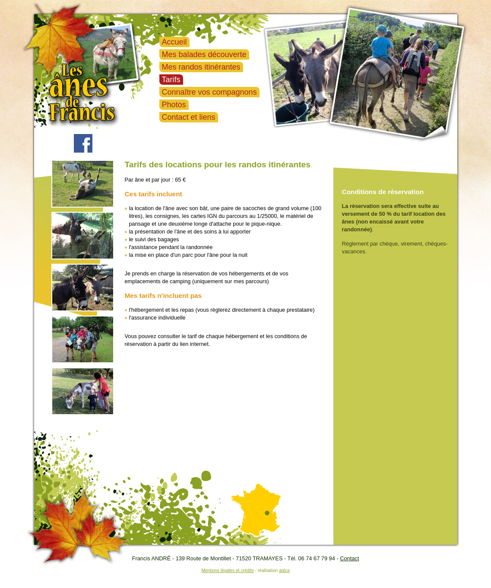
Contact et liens (188, 117)
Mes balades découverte (204, 54)
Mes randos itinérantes (201, 67)
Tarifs (171, 79)
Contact (349, 558)
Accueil (174, 42)
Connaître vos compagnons (209, 92)
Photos (174, 104)
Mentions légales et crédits (227, 570)
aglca (284, 570)
